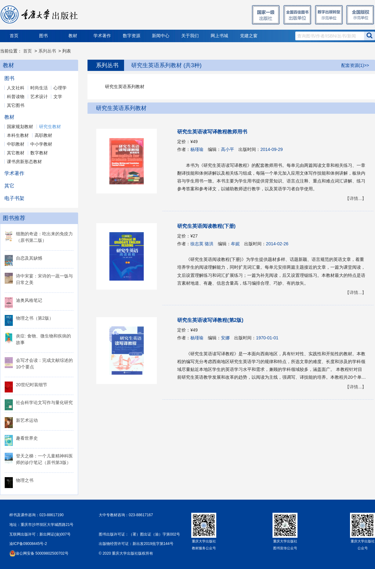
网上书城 (219, 35)
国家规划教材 (20, 126)
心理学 (60, 88)
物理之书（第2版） (34, 318)
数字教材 (39, 153)
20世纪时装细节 (31, 384)
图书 (43, 35)
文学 (57, 96)
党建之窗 (249, 35)
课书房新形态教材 (24, 161)
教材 (72, 35)
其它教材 (15, 153)
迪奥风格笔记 (29, 300)
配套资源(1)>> (355, 65)
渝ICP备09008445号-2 (28, 544)
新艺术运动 (27, 420)
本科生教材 (18, 135)
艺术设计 (39, 96)
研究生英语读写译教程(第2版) (210, 320)
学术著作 (102, 35)
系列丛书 (47, 50)
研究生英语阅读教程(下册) (206, 226)
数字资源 (131, 35)
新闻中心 (160, 35)
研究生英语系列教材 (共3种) (166, 65)
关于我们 (190, 35)
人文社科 (15, 88)
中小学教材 (41, 144)
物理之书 (24, 480)
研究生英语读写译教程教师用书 (212, 131)
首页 (14, 35)
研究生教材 (50, 126)
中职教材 (15, 144)
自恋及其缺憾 (29, 258)
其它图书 (15, 105)
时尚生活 (39, 88)
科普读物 (15, 96)
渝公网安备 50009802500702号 (42, 553)
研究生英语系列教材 (121, 108)
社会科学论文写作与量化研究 (44, 402)
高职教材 (43, 135)
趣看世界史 (27, 438)
